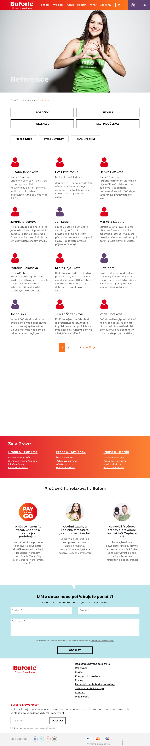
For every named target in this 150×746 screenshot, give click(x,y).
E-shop (79, 680)
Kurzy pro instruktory (87, 676)
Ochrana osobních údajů (89, 688)
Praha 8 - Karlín (116, 452)
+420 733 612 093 (18, 467)
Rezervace (81, 668)
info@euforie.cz (17, 464)
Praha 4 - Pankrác (23, 452)
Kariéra (79, 672)
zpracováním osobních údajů (40, 728)
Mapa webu (82, 696)
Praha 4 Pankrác (85, 138)
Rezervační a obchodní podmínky (95, 684)
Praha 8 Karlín (24, 138)
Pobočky (42, 112)
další (87, 347)
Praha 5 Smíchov (54, 138)
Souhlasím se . (33, 728)
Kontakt (80, 692)
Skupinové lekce (107, 123)
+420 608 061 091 (65, 467)
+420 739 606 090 (114, 467)
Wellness (42, 123)
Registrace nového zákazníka (92, 664)
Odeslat (75, 650)
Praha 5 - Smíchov (71, 452)
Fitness (108, 112)
